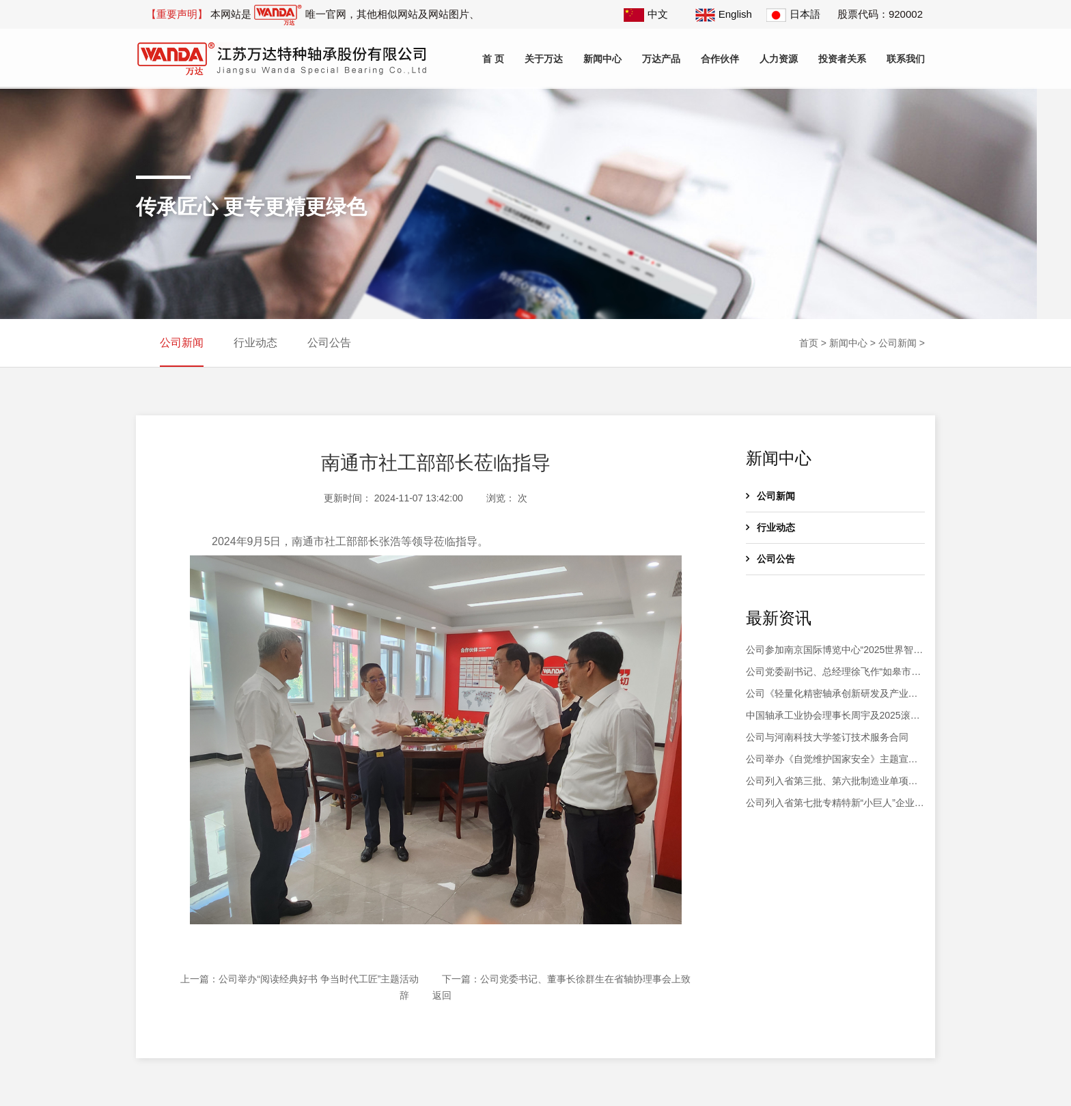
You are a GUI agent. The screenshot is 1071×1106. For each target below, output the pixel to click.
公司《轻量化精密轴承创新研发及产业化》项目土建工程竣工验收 (827, 695)
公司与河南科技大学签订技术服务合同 (827, 737)
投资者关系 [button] (842, 58)
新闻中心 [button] (602, 58)
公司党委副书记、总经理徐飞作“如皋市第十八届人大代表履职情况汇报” (833, 673)
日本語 (793, 14)
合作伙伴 (720, 58)
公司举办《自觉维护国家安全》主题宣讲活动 (832, 760)
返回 (441, 995)
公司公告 (329, 342)
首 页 (493, 58)
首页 (808, 342)
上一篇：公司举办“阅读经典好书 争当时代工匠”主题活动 (299, 978)
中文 (645, 14)
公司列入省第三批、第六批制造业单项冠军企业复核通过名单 (832, 782)
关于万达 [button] (544, 58)
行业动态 (255, 342)
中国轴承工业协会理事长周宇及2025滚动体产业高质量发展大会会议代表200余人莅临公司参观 (835, 716)
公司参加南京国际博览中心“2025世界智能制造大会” (834, 651)
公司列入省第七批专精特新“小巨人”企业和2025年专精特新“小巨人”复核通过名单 (835, 804)
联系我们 (906, 58)
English (723, 14)
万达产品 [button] (661, 58)
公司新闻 (182, 342)
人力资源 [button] (779, 58)
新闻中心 (848, 342)
